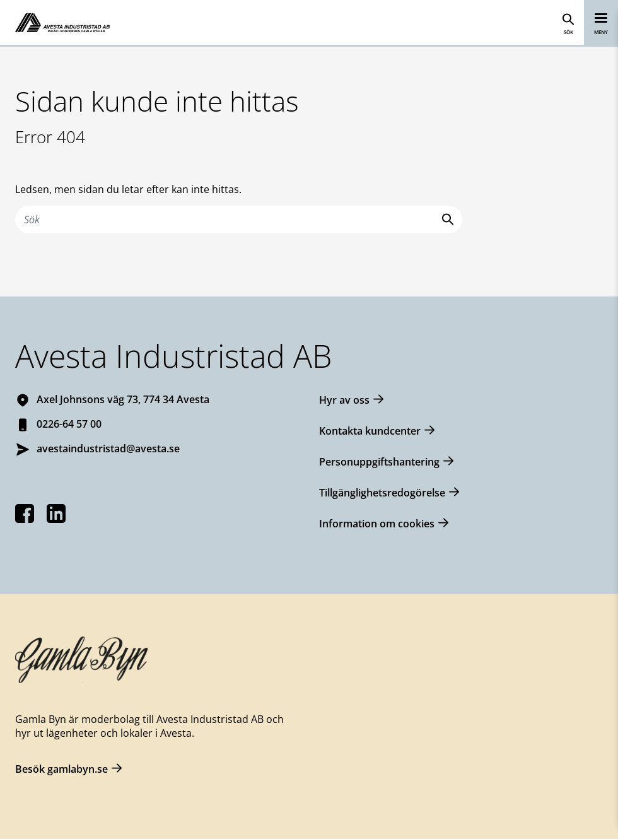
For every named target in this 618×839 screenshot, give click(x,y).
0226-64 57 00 (69, 424)
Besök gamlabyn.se (61, 769)
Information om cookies (376, 524)
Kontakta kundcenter (370, 431)
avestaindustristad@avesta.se (108, 448)
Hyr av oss (344, 400)
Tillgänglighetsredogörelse (382, 493)
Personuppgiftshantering (379, 462)
